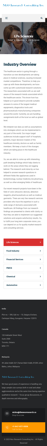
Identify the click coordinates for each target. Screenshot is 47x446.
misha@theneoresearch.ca (24, 412)
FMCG (9, 268)
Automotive (11, 285)
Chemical (10, 276)
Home (10, 40)
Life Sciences (12, 242)
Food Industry (12, 251)
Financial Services (14, 259)
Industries (20, 40)
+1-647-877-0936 (20, 426)
